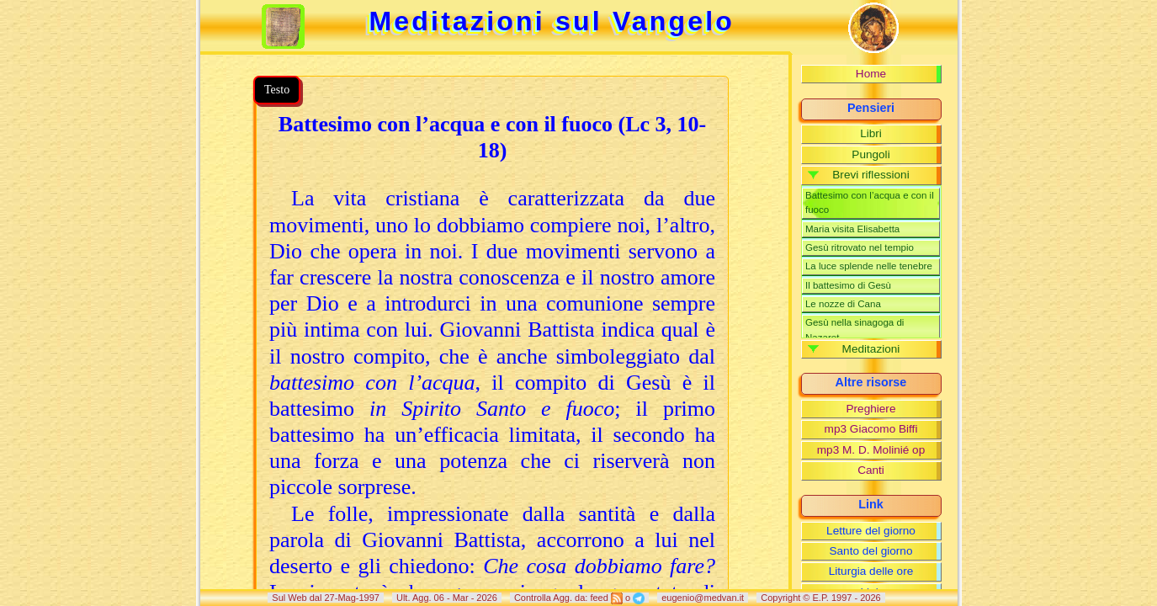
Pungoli (870, 154)
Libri (871, 133)
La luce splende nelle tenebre (868, 266)
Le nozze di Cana (843, 304)
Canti (870, 470)
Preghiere (871, 408)
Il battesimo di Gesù (848, 285)
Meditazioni (871, 349)
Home (871, 73)
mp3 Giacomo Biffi (871, 429)
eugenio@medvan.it (702, 598)
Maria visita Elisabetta (852, 229)
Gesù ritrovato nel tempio (859, 247)
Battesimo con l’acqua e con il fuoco (869, 202)
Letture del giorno (871, 530)
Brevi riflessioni (870, 174)
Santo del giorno (870, 551)
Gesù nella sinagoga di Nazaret (854, 329)
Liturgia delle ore (871, 571)
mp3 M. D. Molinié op (871, 450)
